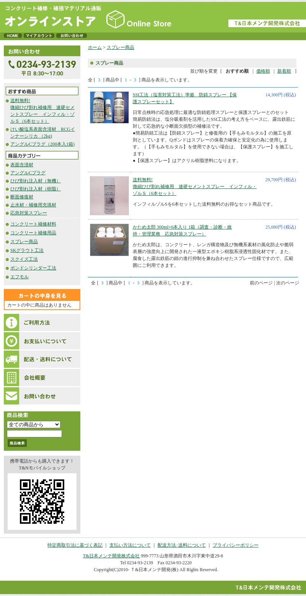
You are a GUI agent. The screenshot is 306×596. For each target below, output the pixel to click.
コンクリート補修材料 (33, 224)
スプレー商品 (24, 241)
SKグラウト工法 (27, 250)
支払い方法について (130, 545)
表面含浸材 (21, 164)
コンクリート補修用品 (33, 232)
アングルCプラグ (28, 172)
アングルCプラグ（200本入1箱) (42, 144)
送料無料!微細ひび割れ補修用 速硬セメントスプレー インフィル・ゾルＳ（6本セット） (195, 186)
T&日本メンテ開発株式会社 (111, 556)
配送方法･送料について (182, 545)
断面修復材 (21, 197)
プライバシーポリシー (236, 545)
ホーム (95, 47)
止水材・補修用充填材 (33, 205)
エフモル (19, 276)
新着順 (284, 71)
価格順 (263, 71)
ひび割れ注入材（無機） (35, 181)
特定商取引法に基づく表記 (75, 545)
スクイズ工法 (24, 259)
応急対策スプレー (28, 213)
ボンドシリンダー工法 (33, 268)
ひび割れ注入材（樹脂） (35, 189)
